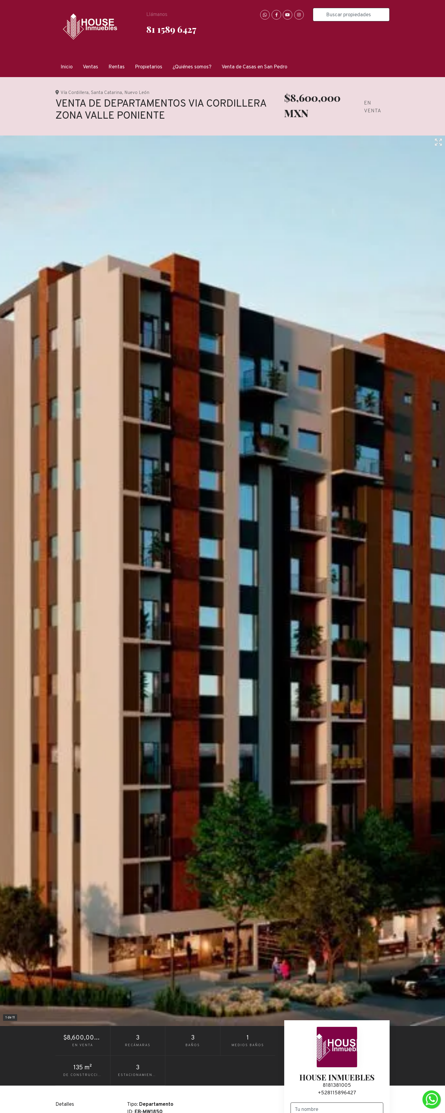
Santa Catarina (106, 93)
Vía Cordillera (75, 93)
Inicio (67, 67)
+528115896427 (337, 1093)
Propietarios (148, 67)
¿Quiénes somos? (192, 67)
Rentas (116, 67)
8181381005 (337, 1085)
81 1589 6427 (171, 29)
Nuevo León (136, 93)
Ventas (90, 67)
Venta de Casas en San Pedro (254, 67)
